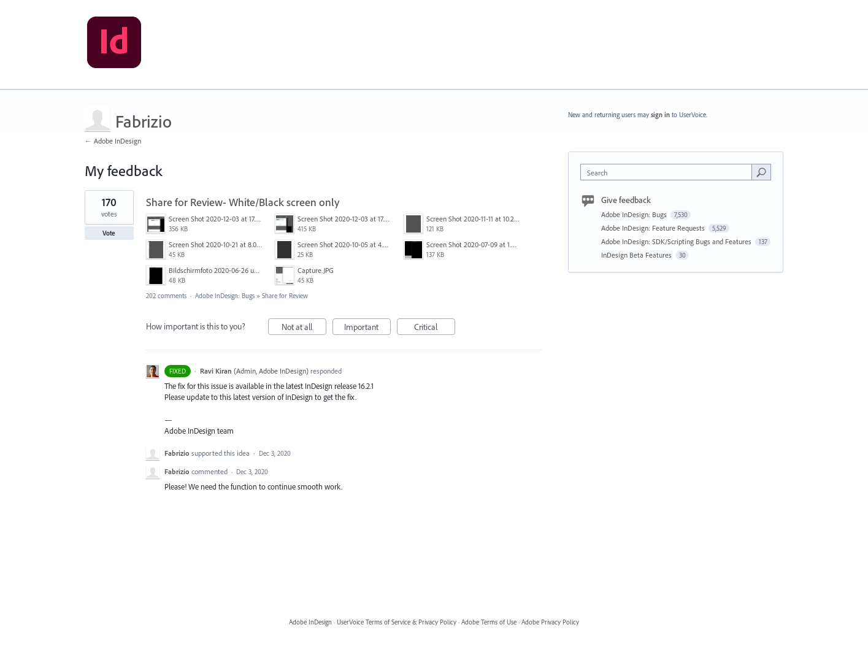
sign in (660, 114)
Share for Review (285, 295)
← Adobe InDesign (113, 140)
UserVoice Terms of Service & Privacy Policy (396, 622)
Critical (434, 328)
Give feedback (626, 199)
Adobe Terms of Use (489, 622)
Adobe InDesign (310, 622)
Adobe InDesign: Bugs (225, 295)
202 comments (166, 295)
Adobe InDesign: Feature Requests (654, 227)
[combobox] (668, 172)
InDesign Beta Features (637, 254)
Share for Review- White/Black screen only (242, 202)
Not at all (304, 328)
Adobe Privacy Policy (550, 622)
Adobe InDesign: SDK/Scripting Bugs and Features (677, 241)
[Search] (761, 172)
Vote (108, 233)
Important (367, 328)
